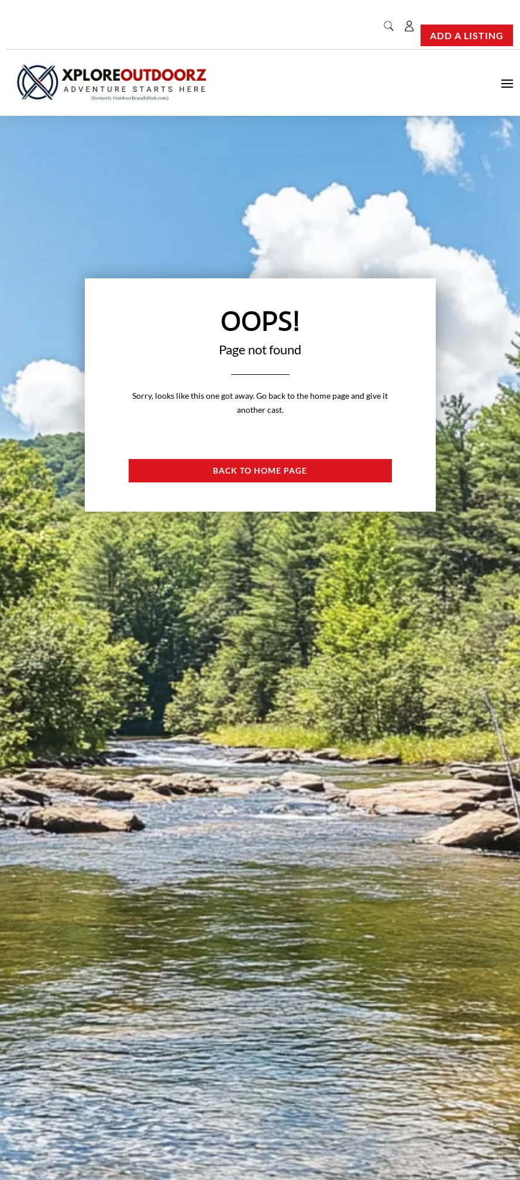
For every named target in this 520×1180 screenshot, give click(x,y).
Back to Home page (260, 470)
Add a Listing (467, 35)
